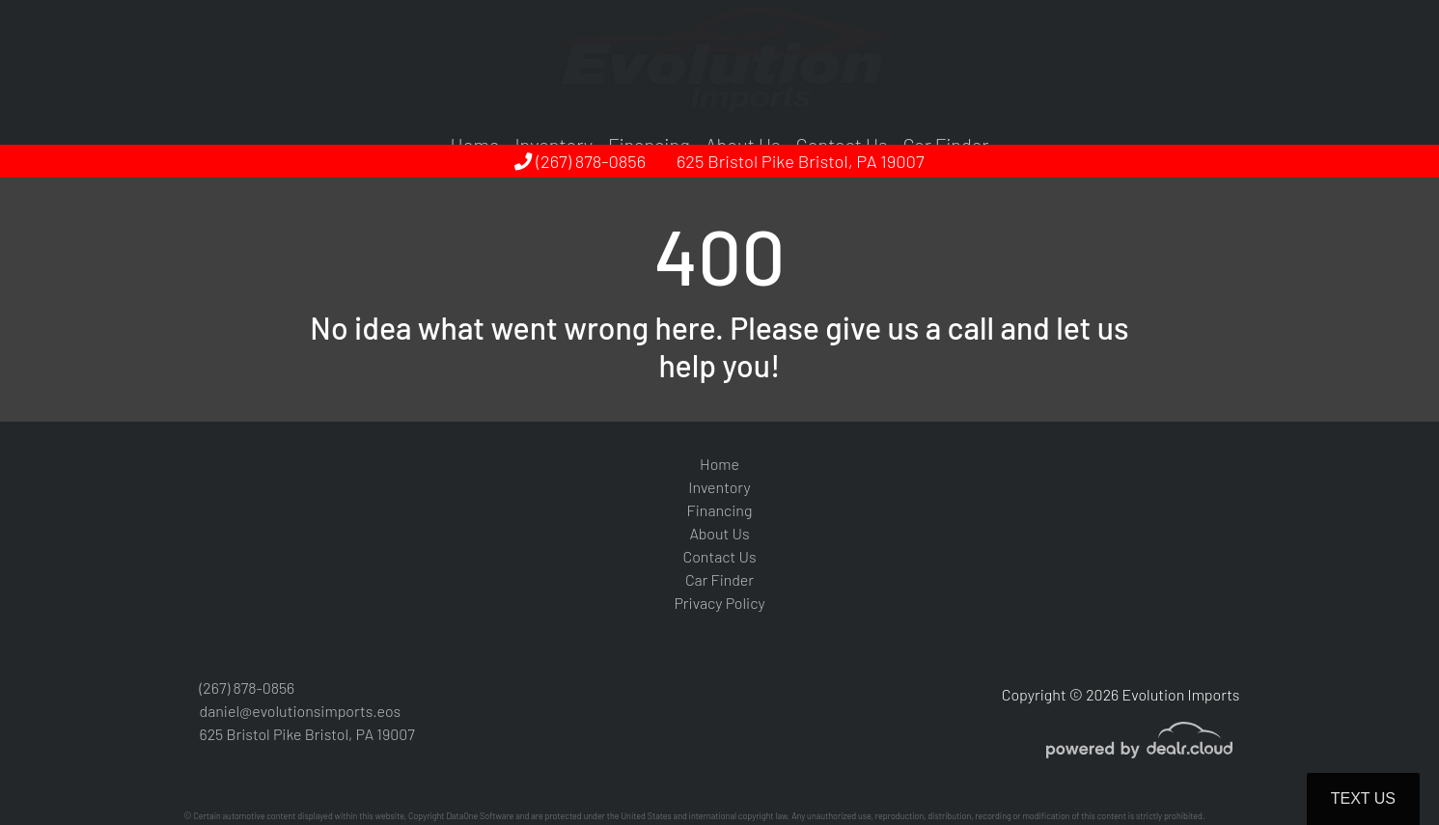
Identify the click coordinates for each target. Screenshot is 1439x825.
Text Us (1363, 798)
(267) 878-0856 (580, 161)
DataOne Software (479, 816)
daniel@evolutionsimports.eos (300, 710)
